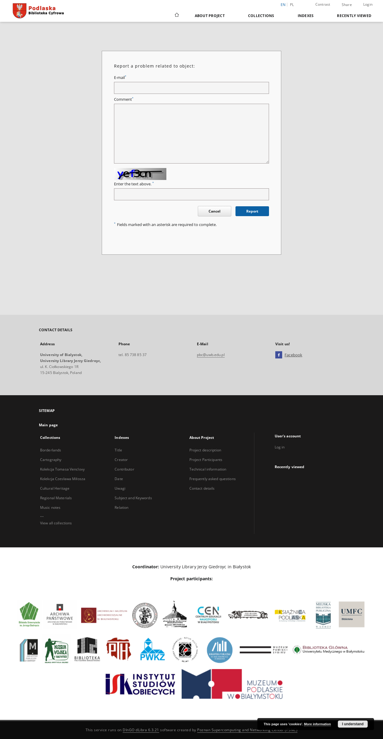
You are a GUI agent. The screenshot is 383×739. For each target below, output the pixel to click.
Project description (205, 450)
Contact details (202, 488)
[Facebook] (278, 355)
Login (368, 4)
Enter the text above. (134, 184)
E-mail (120, 77)
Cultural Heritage (54, 488)
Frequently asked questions (212, 478)
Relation (121, 507)
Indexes (306, 15)
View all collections (56, 523)
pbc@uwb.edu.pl (211, 354)
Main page (48, 424)
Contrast (322, 4)
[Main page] (176, 15)
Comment (123, 99)
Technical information (208, 469)
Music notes (50, 507)
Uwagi (120, 488)
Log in (280, 447)
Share (347, 4)
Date (119, 478)
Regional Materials (56, 497)
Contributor (124, 469)
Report (252, 211)
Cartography (50, 459)
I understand (353, 724)
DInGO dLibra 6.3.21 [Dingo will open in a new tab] (141, 729)
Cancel (215, 211)
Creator (121, 459)
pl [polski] (292, 5)
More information (317, 724)
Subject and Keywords (133, 497)
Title (118, 450)
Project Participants (205, 459)
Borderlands (50, 450)
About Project (210, 15)
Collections (261, 15)
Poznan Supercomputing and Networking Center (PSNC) (247, 729)
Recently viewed (354, 15)
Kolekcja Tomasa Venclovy (62, 469)
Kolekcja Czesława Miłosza (62, 478)
